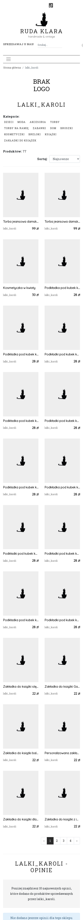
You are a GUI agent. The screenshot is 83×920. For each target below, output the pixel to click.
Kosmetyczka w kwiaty (19, 288)
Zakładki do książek (20, 140)
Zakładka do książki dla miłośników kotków (20, 819)
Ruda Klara (41, 28)
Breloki (34, 134)
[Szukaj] (60, 45)
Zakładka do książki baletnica (20, 753)
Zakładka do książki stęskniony (20, 687)
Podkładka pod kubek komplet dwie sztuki (20, 620)
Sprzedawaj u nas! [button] (18, 44)
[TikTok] (51, 5)
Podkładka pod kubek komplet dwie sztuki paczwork (62, 487)
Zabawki (39, 128)
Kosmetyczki (14, 134)
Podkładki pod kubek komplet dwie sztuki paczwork (20, 554)
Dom (53, 128)
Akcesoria (38, 122)
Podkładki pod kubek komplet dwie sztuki (62, 421)
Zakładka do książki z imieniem (62, 819)
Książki (50, 134)
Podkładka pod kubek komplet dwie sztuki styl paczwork (62, 288)
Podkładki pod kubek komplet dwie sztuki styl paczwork (62, 354)
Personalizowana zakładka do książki (62, 753)
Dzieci (8, 122)
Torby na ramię (16, 128)
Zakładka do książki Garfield (62, 687)
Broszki (66, 128)
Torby (55, 122)
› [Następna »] (76, 841)
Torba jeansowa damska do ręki (20, 221)
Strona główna (12, 67)
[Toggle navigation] (8, 59)
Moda (21, 122)
